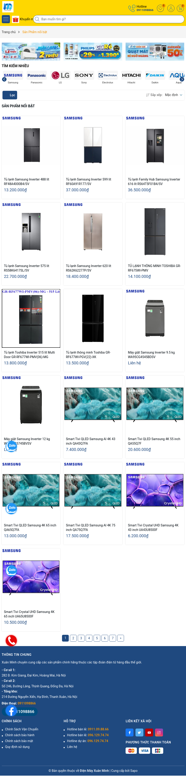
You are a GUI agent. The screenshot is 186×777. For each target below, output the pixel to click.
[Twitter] (139, 732)
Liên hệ (72, 747)
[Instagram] (159, 732)
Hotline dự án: (87, 741)
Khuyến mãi (24, 19)
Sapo (134, 770)
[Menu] (6, 19)
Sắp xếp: (154, 95)
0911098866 (145, 10)
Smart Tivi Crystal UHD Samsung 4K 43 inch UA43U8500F (153, 527)
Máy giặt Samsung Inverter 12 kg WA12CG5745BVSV (27, 441)
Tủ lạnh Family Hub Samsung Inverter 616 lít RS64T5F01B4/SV (154, 182)
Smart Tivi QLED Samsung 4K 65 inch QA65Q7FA (30, 527)
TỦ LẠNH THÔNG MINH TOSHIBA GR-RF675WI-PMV (154, 268)
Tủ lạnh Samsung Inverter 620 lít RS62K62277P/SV (88, 268)
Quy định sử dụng (17, 747)
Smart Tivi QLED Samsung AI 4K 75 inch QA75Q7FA (90, 527)
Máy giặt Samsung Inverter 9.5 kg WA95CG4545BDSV (151, 355)
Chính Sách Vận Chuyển (21, 729)
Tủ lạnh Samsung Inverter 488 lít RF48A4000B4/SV (26, 182)
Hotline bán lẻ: (87, 729)
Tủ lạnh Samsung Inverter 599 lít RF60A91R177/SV (88, 182)
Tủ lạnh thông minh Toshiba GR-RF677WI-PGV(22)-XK (88, 355)
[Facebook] (129, 732)
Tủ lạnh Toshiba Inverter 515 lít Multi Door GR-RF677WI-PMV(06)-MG (29, 355)
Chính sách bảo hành (19, 735)
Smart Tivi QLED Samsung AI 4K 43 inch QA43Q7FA (90, 441)
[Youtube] (149, 732)
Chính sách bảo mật (19, 741)
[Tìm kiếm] (37, 19)
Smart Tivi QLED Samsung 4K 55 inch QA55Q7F (154, 441)
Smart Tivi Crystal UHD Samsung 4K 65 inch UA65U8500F (29, 614)
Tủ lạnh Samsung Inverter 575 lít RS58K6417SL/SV (26, 268)
